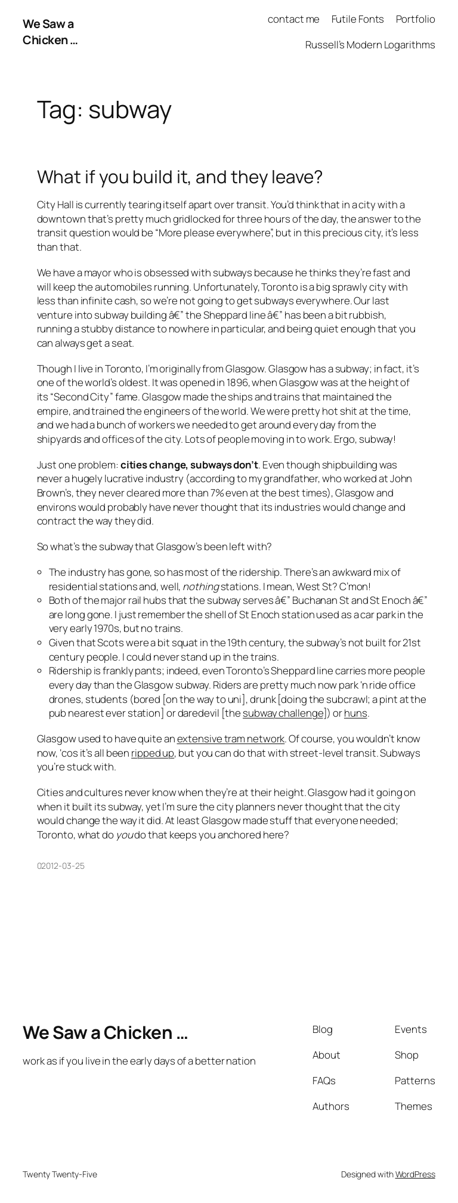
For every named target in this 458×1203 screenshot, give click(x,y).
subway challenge (283, 713)
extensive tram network (231, 738)
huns (355, 713)
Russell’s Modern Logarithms (370, 44)
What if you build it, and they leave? (180, 176)
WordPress (415, 1174)
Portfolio (415, 19)
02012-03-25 (61, 865)
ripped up (152, 753)
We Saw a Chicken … (50, 32)
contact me (294, 19)
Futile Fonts (358, 19)
